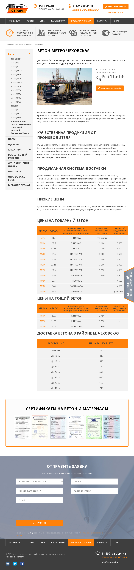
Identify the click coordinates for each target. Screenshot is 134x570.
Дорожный (16, 127)
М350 (43, 270)
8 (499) (82, 5)
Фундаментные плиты (19, 165)
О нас (116, 21)
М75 (43, 238)
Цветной (15, 130)
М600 (43, 291)
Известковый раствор (17, 156)
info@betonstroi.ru (116, 12)
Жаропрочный (18, 121)
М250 (43, 259)
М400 (43, 275)
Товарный (16, 58)
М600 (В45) (16, 102)
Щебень (13, 144)
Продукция (14, 21)
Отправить (39, 522)
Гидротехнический (21, 124)
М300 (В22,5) (16, 82)
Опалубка (14, 171)
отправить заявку (117, 7)
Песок (12, 139)
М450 (43, 280)
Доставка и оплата (81, 21)
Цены (42, 21)
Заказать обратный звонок (85, 9)
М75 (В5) (15, 62)
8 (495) (110, 77)
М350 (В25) (16, 86)
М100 (43, 243)
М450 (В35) (16, 94)
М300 (43, 264)
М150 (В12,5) (16, 70)
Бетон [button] (12, 53)
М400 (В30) (16, 90)
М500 (43, 286)
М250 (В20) (16, 78)
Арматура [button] (14, 149)
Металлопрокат (19, 185)
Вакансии (102, 21)
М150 (43, 248)
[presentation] (36, 511)
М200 (43, 254)
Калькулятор (58, 21)
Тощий (14, 105)
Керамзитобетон (20, 133)
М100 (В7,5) (16, 66)
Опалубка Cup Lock (17, 178)
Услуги (30, 21)
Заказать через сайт (111, 88)
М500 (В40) (16, 98)
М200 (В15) (16, 74)
